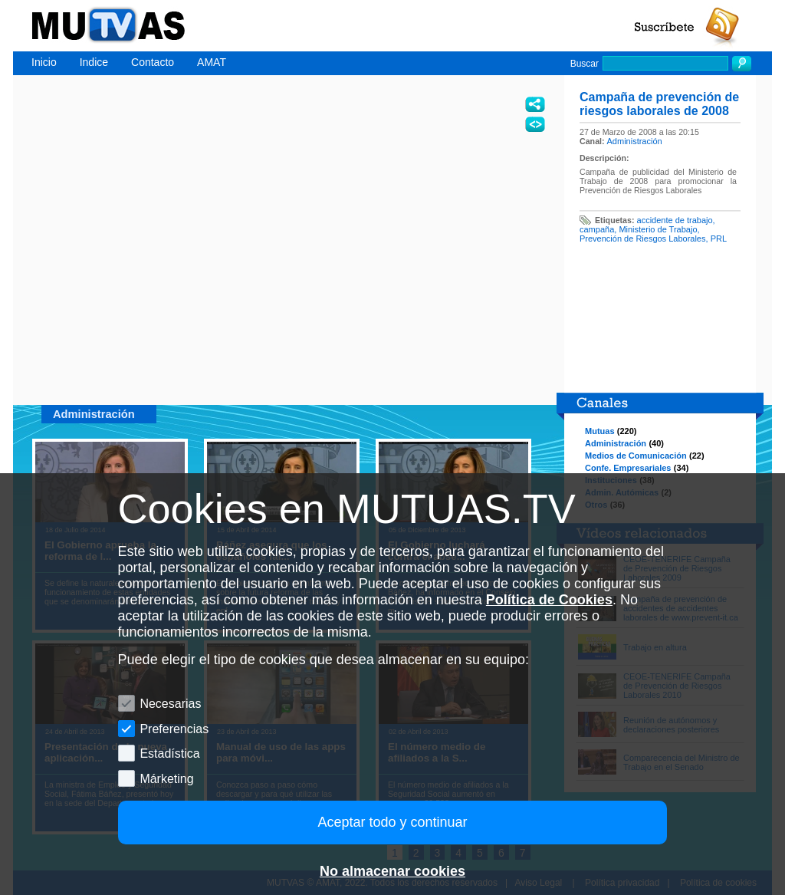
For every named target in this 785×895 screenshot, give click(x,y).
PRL (719, 238)
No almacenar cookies (392, 871)
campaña (597, 229)
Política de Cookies (549, 599)
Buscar (584, 63)
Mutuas (600, 431)
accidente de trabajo (675, 220)
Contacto (152, 62)
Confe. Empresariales (628, 467)
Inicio (44, 62)
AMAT (211, 62)
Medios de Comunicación (636, 455)
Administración (634, 141)
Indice (94, 62)
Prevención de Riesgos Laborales (643, 238)
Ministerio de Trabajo (658, 229)
